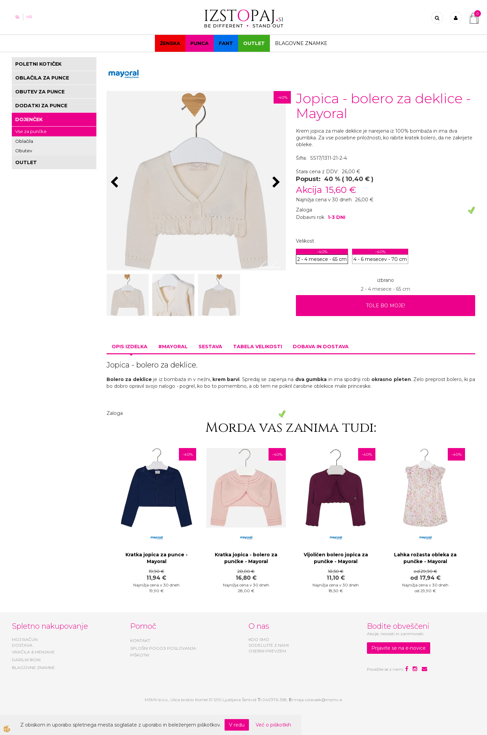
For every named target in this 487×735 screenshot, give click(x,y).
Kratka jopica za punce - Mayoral (156, 558)
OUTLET (254, 43)
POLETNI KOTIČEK (38, 64)
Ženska (170, 43)
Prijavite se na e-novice (398, 648)
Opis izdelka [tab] (129, 346)
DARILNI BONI (26, 659)
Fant (226, 43)
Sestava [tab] (210, 346)
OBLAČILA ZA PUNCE (42, 78)
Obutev (23, 150)
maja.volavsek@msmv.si (318, 699)
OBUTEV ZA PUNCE (40, 92)
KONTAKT (140, 640)
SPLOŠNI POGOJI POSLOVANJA (163, 648)
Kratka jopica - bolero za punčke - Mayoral (246, 558)
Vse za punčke (31, 131)
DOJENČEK (29, 119)
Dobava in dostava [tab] (321, 346)
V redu (237, 725)
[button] (277, 182)
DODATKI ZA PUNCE (41, 106)
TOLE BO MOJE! (385, 306)
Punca (199, 43)
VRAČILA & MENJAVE (33, 651)
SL (17, 17)
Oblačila (24, 141)
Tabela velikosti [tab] (257, 346)
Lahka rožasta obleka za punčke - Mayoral (425, 558)
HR (29, 17)
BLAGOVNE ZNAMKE (33, 667)
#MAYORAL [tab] (173, 346)
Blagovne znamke (301, 43)
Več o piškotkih (273, 725)
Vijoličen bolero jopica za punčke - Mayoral (336, 558)
